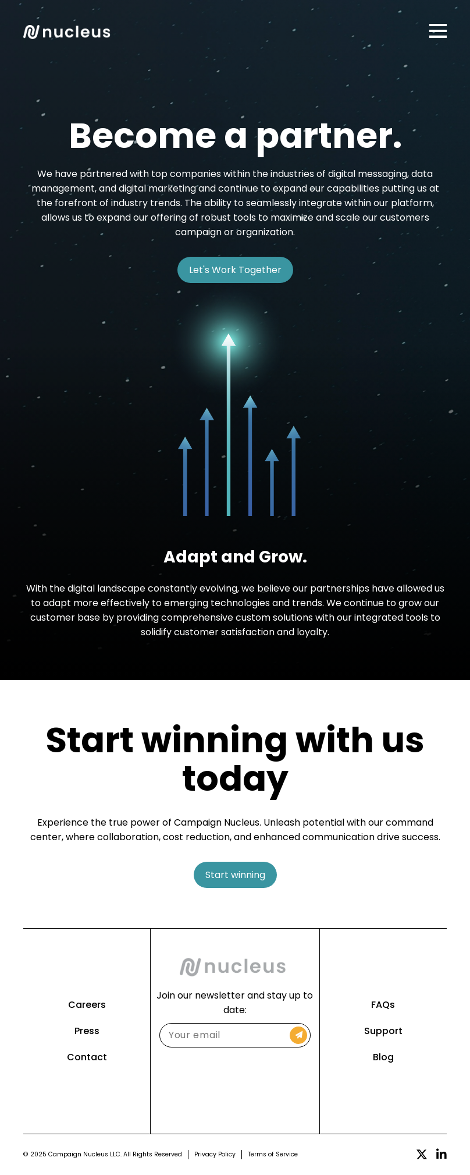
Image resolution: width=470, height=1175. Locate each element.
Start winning (235, 875)
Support (383, 1031)
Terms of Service (273, 1154)
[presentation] (235, 1082)
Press (86, 1031)
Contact (87, 1057)
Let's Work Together (235, 270)
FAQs (383, 1004)
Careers (87, 1004)
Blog (383, 1057)
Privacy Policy (215, 1154)
